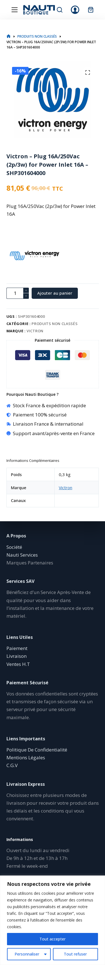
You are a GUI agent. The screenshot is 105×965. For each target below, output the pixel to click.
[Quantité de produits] (17, 293)
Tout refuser (75, 954)
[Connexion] (75, 10)
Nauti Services (22, 555)
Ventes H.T (18, 664)
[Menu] (14, 10)
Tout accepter (52, 939)
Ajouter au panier (54, 293)
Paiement (16, 648)
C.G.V (12, 765)
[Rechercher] (59, 10)
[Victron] (16, 255)
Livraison (16, 656)
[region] (52, 920)
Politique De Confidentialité (36, 749)
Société (14, 547)
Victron (35, 330)
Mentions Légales (25, 757)
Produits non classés (55, 323)
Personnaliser (27, 954)
